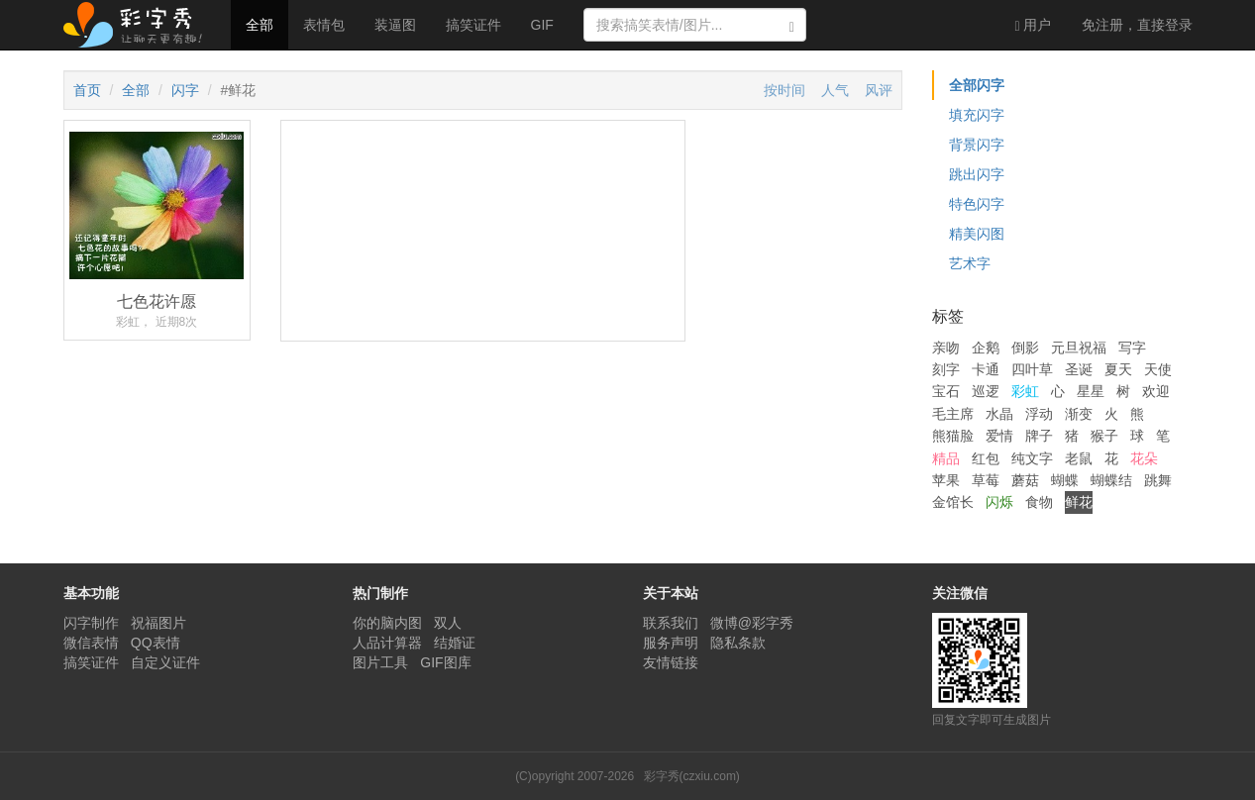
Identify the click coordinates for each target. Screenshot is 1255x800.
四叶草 (1032, 369)
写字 (1132, 347)
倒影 (1025, 347)
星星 (1090, 391)
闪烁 (999, 502)
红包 (985, 458)
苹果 (946, 480)
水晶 (999, 414)
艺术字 (970, 263)
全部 (259, 25)
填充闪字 (976, 115)
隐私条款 (738, 642)
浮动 (1039, 414)
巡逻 (985, 391)
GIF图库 (445, 662)
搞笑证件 (473, 25)
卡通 (985, 369)
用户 (1032, 25)
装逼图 (395, 25)
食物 (1039, 502)
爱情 (999, 436)
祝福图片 (158, 623)
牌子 (1039, 436)
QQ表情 (155, 642)
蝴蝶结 (1111, 480)
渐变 (1079, 414)
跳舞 (1158, 480)
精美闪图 (976, 234)
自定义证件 (165, 662)
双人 (448, 623)
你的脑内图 (387, 623)
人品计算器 (387, 642)
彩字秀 (140, 25)
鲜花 (1079, 502)
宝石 (946, 391)
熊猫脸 (953, 436)
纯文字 (1032, 458)
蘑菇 (1025, 480)
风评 (878, 90)
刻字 (946, 369)
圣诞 (1079, 369)
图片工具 (380, 662)
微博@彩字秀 (751, 623)
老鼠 (1079, 458)
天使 (1158, 369)
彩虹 (1025, 391)
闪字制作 (91, 623)
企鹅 (985, 347)
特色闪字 (976, 204)
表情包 (324, 25)
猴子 (1104, 436)
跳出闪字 (976, 174)
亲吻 (946, 347)
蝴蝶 (1065, 480)
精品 (946, 458)
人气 (835, 90)
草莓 (985, 480)
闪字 (185, 90)
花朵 (1144, 458)
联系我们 (670, 623)
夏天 (1118, 369)
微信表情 (91, 642)
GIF (542, 25)
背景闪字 (976, 144)
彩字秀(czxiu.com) (692, 776)
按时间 (784, 90)
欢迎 (1156, 391)
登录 (1137, 25)
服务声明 (670, 642)
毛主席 (953, 414)
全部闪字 (976, 85)
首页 (87, 90)
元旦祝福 (1078, 347)
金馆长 (953, 502)
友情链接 (670, 662)
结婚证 (454, 642)
